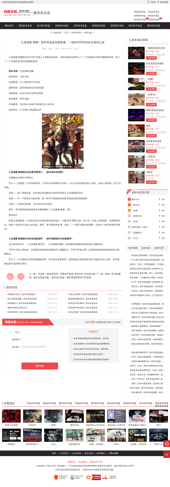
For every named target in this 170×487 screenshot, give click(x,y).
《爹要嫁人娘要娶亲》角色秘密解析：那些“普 (149, 326)
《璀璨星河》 (137, 233)
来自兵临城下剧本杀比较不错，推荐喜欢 (91, 349)
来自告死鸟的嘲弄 (155, 63)
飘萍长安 (135, 199)
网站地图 (113, 453)
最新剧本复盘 (153, 25)
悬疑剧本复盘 (140, 12)
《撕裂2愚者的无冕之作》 (16, 308)
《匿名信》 (136, 205)
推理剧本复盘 (140, 19)
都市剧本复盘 (135, 25)
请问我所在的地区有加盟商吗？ (43, 352)
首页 (54, 453)
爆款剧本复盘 (29, 32)
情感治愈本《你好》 (140, 227)
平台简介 (64, 453)
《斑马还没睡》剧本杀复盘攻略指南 (81, 312)
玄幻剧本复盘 (153, 12)
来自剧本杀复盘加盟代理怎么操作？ (89, 354)
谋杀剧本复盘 (153, 16)
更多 (43, 32)
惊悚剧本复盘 (140, 16)
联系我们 (101, 453)
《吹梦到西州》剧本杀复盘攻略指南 (21, 312)
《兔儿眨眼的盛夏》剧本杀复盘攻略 (21, 299)
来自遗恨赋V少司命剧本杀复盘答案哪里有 (92, 344)
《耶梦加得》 (137, 216)
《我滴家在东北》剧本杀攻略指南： (21, 294)
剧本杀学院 (76, 32)
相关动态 (89, 453)
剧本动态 (88, 32)
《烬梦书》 (151, 94)
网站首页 (9, 25)
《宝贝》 (135, 238)
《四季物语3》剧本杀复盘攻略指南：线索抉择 (150, 304)
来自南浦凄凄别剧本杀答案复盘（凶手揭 (91, 338)
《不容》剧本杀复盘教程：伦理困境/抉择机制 (149, 357)
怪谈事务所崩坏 (154, 141)
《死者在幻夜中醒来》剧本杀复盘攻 (81, 303)
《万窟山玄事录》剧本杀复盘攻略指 (81, 294)
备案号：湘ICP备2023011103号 (120, 466)
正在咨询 (76, 453)
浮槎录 (149, 172)
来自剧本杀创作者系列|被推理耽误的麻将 (91, 359)
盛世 (148, 125)
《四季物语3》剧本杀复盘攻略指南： (21, 303)
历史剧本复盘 (11, 32)
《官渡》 (135, 221)
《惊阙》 (150, 79)
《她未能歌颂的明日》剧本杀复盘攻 (81, 299)
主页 (66, 32)
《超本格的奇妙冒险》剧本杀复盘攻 (81, 308)
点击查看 (151, 58)
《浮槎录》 (151, 157)
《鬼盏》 (135, 210)
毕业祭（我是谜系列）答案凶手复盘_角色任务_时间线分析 (67, 274)
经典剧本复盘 (153, 19)
